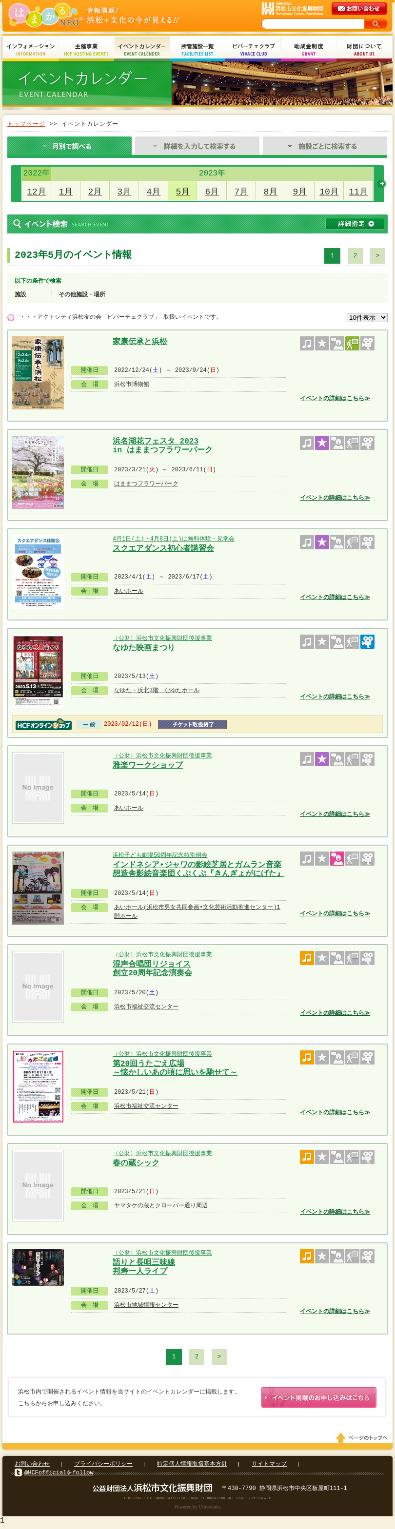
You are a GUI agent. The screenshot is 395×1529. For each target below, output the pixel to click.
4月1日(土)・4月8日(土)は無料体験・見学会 (174, 539)
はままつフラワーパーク (146, 484)
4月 (154, 192)
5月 (183, 192)
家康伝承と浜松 (140, 342)
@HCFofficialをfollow (59, 1475)
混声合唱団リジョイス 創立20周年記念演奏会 (152, 967)
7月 (242, 192)
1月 (66, 192)
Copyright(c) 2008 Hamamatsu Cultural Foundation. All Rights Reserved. (197, 1500)
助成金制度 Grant (308, 50)
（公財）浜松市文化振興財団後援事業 (162, 638)
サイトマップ (269, 1466)
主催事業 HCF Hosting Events (86, 50)
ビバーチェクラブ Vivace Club (253, 50)
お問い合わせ (32, 1466)
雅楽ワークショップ (148, 765)
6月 (212, 192)
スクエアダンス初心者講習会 (163, 548)
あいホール (128, 591)
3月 (125, 192)
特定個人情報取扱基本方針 (192, 1466)
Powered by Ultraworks (198, 1508)
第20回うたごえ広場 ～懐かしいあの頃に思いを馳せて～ (175, 1067)
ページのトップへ (363, 1439)
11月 (358, 192)
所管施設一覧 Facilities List (197, 50)
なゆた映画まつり (144, 648)
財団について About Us (364, 50)
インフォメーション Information (31, 50)
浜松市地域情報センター (146, 1305)
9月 (300, 192)
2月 (95, 192)
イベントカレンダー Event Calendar (142, 50)
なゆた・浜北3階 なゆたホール (156, 690)
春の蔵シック (136, 1163)
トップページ (26, 124)
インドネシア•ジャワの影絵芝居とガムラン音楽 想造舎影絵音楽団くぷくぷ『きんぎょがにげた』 (198, 868)
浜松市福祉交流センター (146, 1007)
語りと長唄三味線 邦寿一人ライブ (144, 1266)
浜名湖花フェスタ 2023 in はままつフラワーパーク (163, 444)
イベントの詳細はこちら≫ (335, 398)
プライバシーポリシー (103, 1466)
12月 (36, 192)
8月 (271, 192)
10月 (329, 192)
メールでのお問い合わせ (360, 8)
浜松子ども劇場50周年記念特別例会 (160, 855)
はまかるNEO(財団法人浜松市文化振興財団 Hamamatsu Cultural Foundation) (114, 15)
